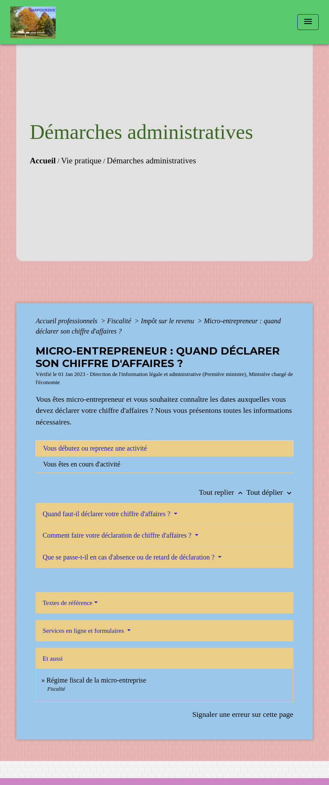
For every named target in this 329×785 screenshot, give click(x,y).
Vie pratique (81, 160)
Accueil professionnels (67, 321)
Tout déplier (269, 492)
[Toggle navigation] (308, 22)
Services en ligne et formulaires (84, 630)
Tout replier (222, 492)
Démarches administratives (151, 160)
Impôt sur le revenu (168, 321)
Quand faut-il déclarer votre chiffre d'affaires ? (107, 513)
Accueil (43, 160)
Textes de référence (67, 602)
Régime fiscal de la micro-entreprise (96, 680)
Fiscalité (120, 321)
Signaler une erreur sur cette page (242, 714)
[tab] (164, 448)
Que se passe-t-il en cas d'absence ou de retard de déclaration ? (129, 557)
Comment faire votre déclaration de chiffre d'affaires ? (117, 535)
